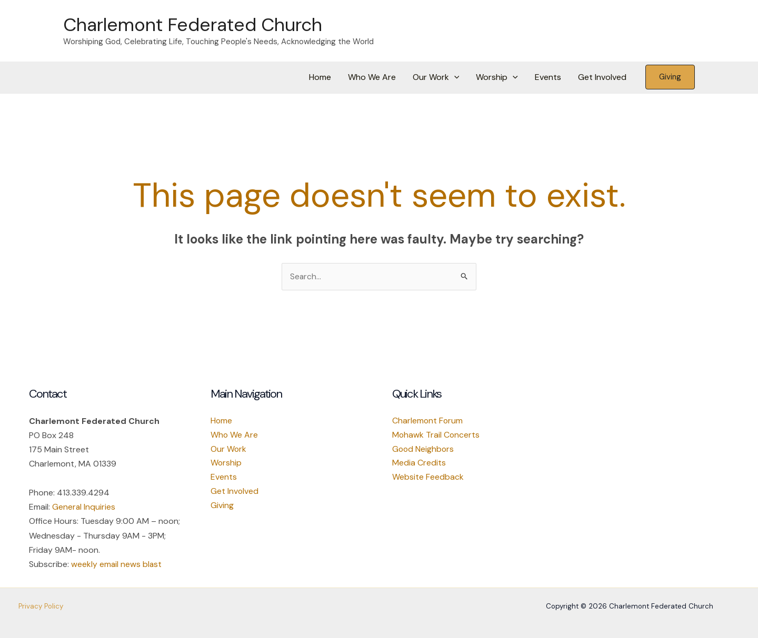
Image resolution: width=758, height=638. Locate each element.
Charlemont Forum (428, 421)
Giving (222, 506)
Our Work (436, 77)
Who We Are (372, 77)
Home (320, 77)
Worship (497, 77)
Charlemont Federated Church (192, 25)
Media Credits (419, 464)
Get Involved (602, 77)
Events (548, 77)
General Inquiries (84, 506)
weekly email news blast (117, 564)
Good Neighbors (423, 449)
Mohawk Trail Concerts (436, 435)
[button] (454, 77)
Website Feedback (428, 478)
